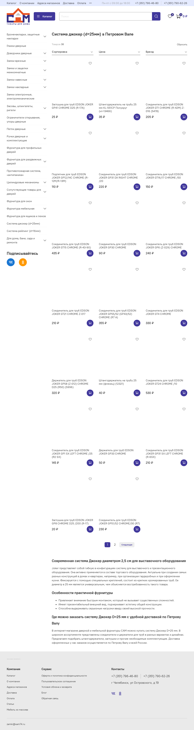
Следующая (126, 544)
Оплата (81, 3)
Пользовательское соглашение (58, 681)
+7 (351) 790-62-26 (175, 3)
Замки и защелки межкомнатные (17, 70)
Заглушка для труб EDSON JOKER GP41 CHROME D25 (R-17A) (72, 106)
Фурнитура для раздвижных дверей (24, 161)
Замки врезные (16, 60)
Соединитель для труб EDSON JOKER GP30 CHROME (117, 245)
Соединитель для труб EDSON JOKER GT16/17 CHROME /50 (164, 175)
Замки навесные (17, 79)
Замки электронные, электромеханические (20, 96)
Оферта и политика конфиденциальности (64, 675)
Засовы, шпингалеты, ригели (20, 108)
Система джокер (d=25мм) (23, 223)
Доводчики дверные (19, 53)
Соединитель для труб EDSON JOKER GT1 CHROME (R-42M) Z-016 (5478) (165, 108)
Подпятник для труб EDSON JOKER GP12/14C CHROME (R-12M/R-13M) (70, 177)
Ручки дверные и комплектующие (17, 138)
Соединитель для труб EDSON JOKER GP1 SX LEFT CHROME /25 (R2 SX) (72, 453)
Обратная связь (49, 698)
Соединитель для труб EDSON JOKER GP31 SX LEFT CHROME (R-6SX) (164, 453)
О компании (27, 3)
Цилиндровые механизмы (23, 182)
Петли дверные (16, 129)
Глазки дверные (16, 45)
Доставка (68, 3)
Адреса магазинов (48, 3)
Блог (44, 692)
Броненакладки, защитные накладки (23, 36)
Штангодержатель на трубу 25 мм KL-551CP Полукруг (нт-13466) (117, 108)
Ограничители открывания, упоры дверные (23, 119)
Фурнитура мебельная (20, 208)
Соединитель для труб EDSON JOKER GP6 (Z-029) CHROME (164, 245)
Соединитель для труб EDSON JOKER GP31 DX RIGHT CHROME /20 (118, 177)
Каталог (12, 3)
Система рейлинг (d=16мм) (23, 231)
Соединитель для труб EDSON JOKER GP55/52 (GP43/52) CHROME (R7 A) (117, 314)
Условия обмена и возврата (56, 686)
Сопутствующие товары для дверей (24, 191)
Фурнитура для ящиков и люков (26, 216)
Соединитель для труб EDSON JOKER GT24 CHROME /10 (164, 382)
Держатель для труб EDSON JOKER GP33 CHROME (116, 451)
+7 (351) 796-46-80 (147, 3)
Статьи (10, 703)
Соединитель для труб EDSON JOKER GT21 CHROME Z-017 (70, 312)
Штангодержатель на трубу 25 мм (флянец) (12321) (117, 382)
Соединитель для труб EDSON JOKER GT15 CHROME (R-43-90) (71, 245)
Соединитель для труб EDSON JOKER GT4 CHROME (164, 312)
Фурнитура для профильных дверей (24, 149)
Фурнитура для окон (19, 201)
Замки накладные (18, 87)
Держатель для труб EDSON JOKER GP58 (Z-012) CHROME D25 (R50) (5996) (70, 384)
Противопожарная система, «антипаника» (24, 173)
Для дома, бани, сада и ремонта (21, 240)
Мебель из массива (17, 709)
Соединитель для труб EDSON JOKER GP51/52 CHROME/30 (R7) (119, 521)
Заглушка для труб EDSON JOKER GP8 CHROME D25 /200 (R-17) (72, 521)
